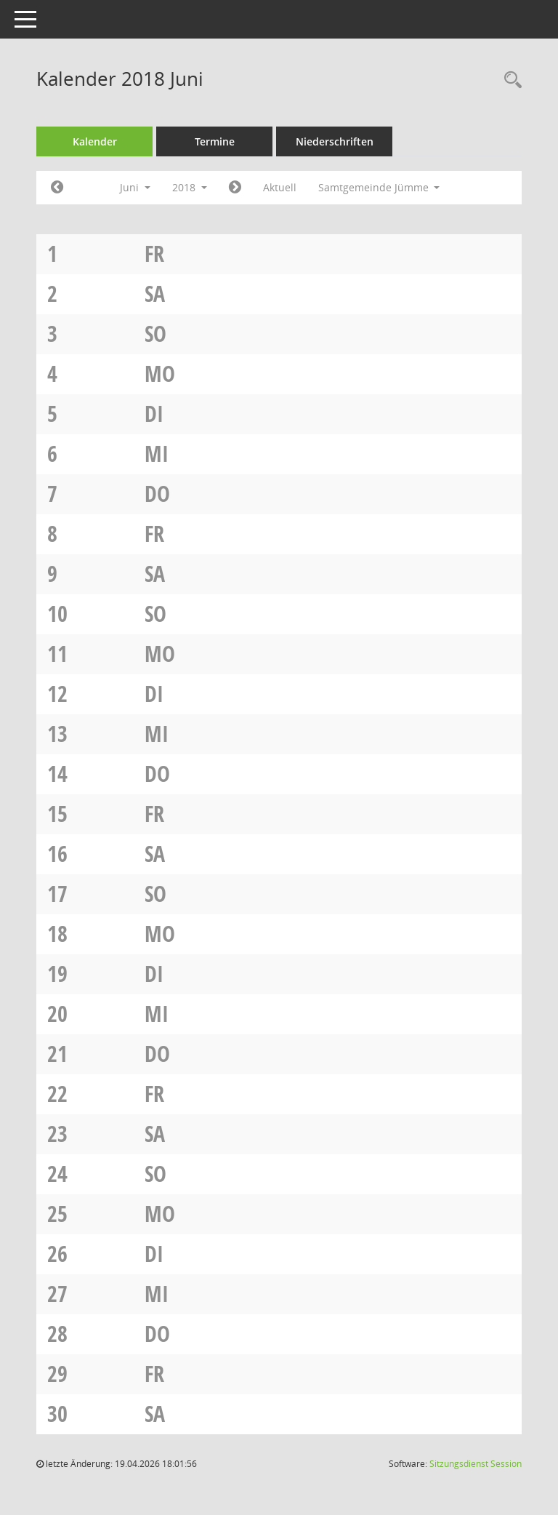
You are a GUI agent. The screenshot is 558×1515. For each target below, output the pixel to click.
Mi (157, 453)
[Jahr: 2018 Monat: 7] (235, 188)
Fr (154, 253)
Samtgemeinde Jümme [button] (379, 187)
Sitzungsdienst (475, 1464)
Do (157, 493)
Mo (160, 373)
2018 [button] (189, 187)
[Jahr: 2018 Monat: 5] (57, 188)
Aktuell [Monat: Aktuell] (279, 187)
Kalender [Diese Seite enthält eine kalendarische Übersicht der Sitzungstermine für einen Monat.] (95, 141)
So (155, 333)
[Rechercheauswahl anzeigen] (509, 80)
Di (154, 413)
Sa (155, 293)
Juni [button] (135, 187)
